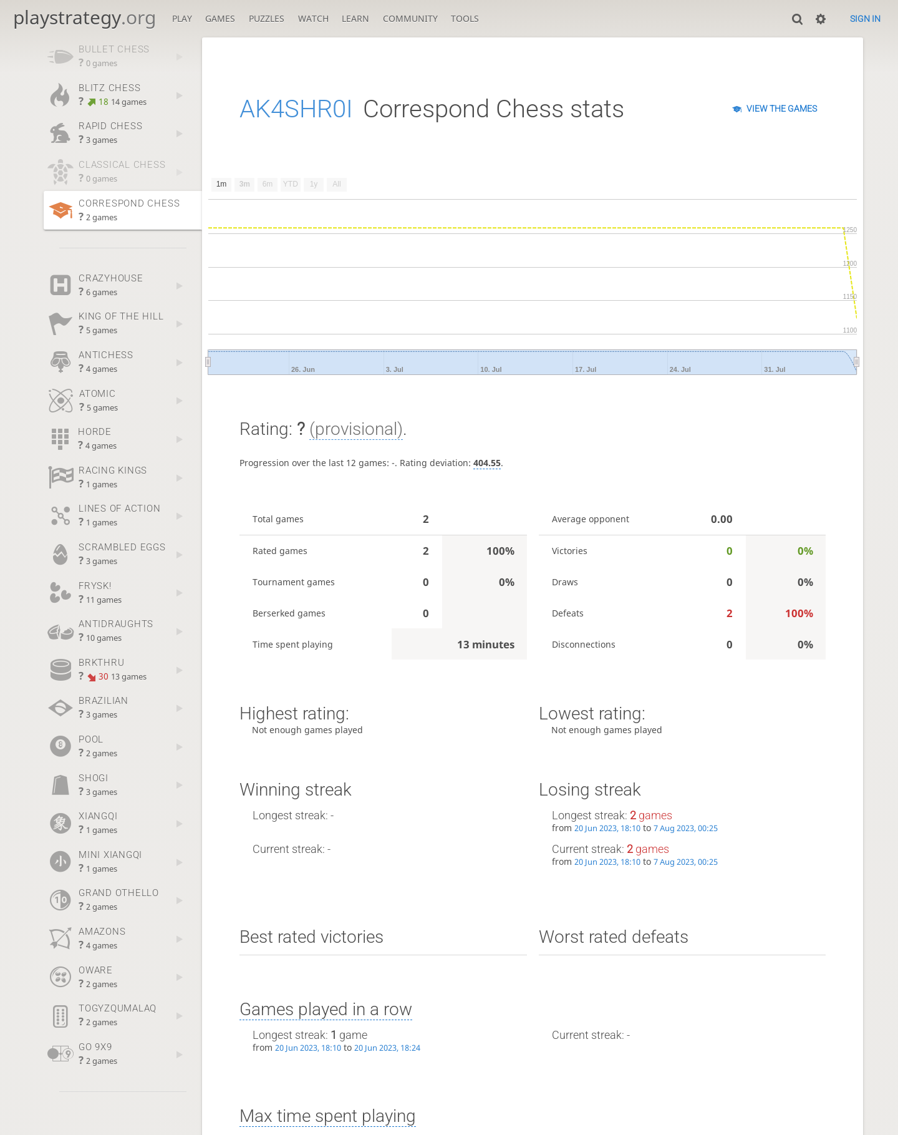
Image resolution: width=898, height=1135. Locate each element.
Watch (313, 18)
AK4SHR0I (296, 109)
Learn (355, 18)
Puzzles (266, 18)
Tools (465, 18)
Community (410, 18)
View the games (781, 109)
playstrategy (84, 17)
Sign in (865, 19)
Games (220, 18)
